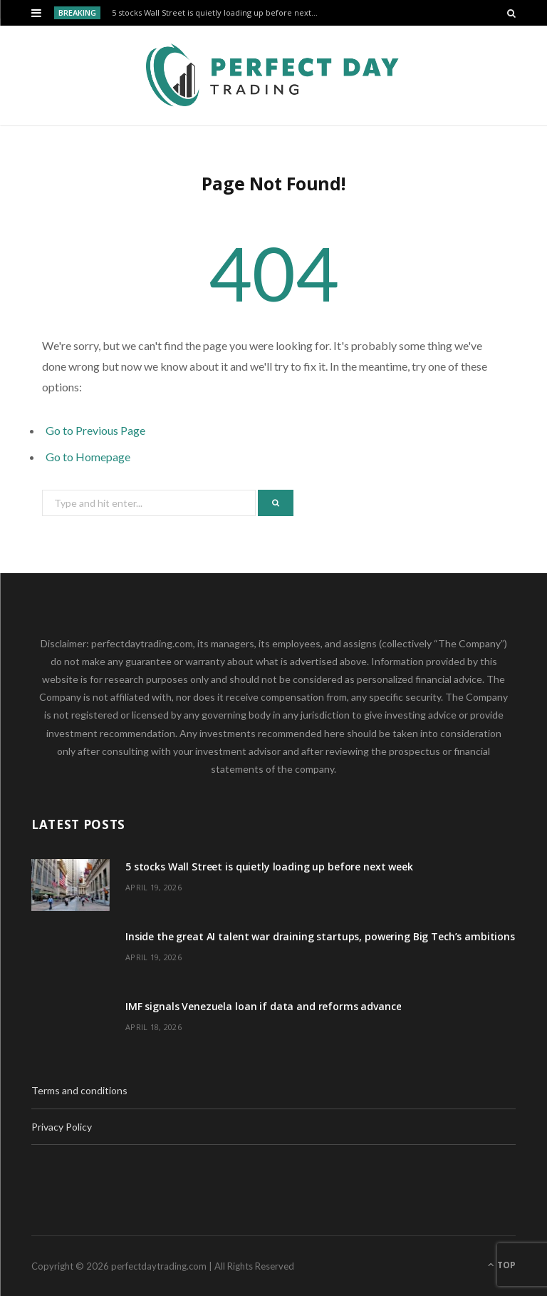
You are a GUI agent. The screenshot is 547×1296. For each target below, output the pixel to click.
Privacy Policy (61, 1127)
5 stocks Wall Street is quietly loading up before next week (218, 13)
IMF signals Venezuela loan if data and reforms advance (263, 1006)
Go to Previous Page (95, 430)
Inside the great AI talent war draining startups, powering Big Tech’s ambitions (320, 936)
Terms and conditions (79, 1090)
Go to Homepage (88, 456)
